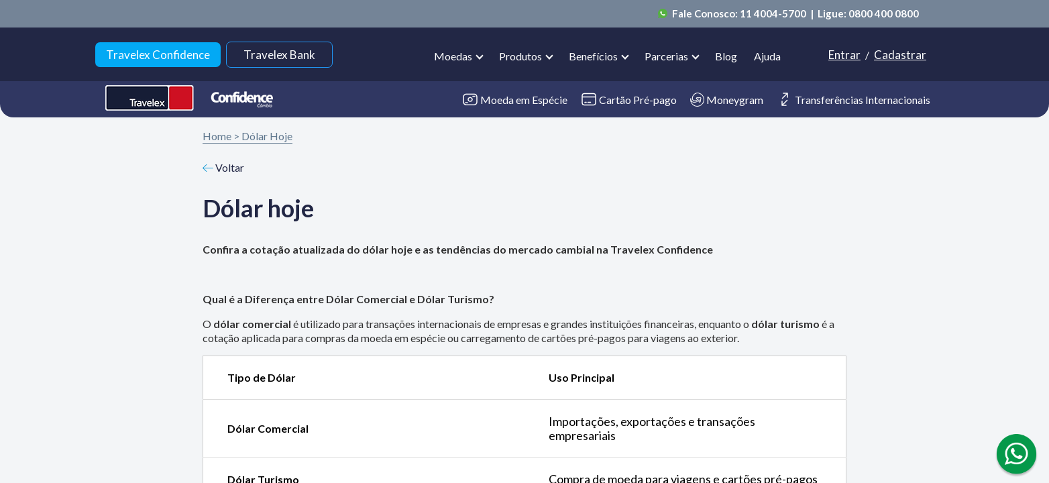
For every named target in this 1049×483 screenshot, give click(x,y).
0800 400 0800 (883, 13)
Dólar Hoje (266, 135)
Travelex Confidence (158, 55)
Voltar (223, 167)
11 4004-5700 (774, 13)
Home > (221, 135)
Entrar (844, 55)
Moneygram (726, 100)
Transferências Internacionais (853, 99)
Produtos (520, 56)
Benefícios (593, 56)
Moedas (453, 56)
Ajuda (767, 56)
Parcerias (666, 56)
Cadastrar (900, 55)
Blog (726, 56)
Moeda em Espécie (514, 99)
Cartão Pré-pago (629, 99)
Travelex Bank (279, 55)
